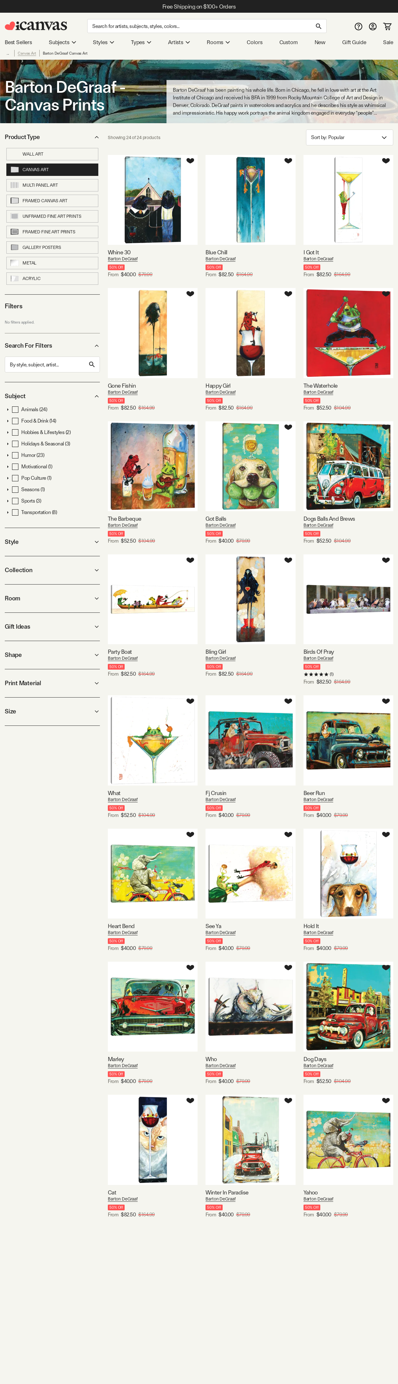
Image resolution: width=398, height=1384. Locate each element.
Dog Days (315, 1059)
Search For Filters (52, 345)
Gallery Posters (35, 247)
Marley (116, 1059)
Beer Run (314, 793)
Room (52, 598)
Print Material (52, 683)
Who (211, 1059)
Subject (52, 396)
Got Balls (216, 518)
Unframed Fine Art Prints (46, 216)
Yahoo (310, 1192)
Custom (288, 42)
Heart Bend (121, 926)
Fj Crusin (216, 793)
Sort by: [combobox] (349, 138)
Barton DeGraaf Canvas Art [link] (65, 53)
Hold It (311, 926)
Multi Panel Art (34, 185)
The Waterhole (320, 385)
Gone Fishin (122, 385)
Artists (179, 42)
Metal (23, 263)
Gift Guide (354, 42)
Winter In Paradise (227, 1192)
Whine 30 (119, 252)
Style (52, 541)
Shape (52, 655)
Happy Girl (218, 385)
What (114, 793)
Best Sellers (18, 42)
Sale (388, 42)
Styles (103, 42)
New (320, 42)
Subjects (62, 42)
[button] (8, 409)
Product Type (52, 137)
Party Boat (120, 651)
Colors (254, 42)
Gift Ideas (52, 626)
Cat (112, 1192)
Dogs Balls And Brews (329, 518)
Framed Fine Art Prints (42, 232)
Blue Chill (216, 252)
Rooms (218, 42)
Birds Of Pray (318, 651)
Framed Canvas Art (39, 200)
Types (141, 42)
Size (52, 711)
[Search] (207, 26)
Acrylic (25, 278)
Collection (52, 570)
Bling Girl (216, 651)
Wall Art (26, 154)
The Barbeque (124, 518)
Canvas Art (27, 53)
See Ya (213, 926)
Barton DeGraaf (123, 258)
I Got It (311, 252)
